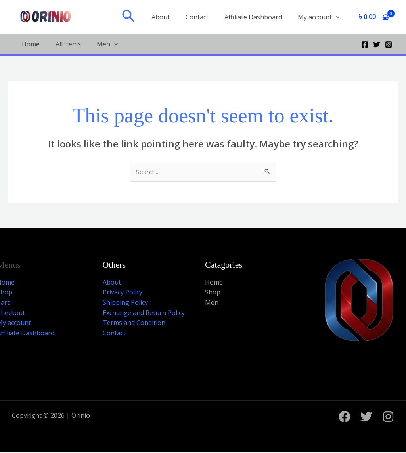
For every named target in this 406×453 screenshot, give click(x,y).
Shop (212, 293)
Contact (204, 17)
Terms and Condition (134, 323)
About (172, 17)
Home (31, 44)
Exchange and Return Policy (144, 313)
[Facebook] (364, 44)
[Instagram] (388, 44)
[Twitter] (376, 44)
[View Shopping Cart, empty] (373, 17)
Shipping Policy (125, 302)
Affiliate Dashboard (258, 17)
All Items (68, 44)
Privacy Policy (122, 293)
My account (320, 17)
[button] (141, 17)
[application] (337, 17)
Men (107, 44)
